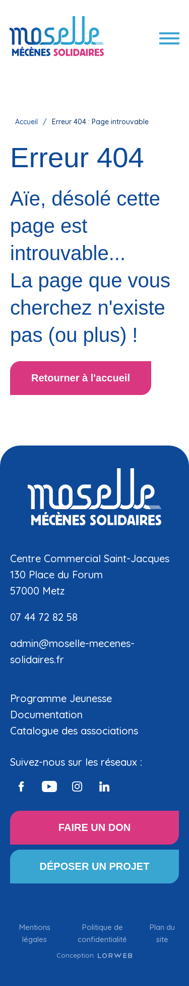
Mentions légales (34, 933)
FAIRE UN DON (94, 827)
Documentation (46, 714)
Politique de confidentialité (102, 933)
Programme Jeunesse (61, 698)
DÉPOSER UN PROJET (95, 866)
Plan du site (162, 933)
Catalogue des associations (74, 730)
